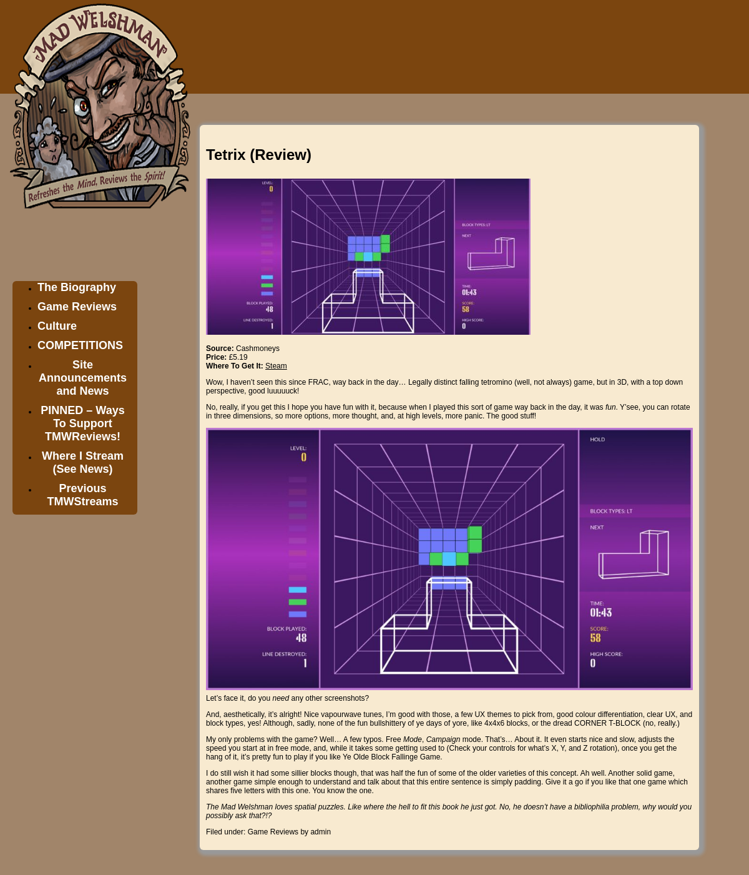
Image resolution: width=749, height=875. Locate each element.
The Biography (76, 287)
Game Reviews (77, 306)
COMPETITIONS (80, 345)
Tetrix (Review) (258, 154)
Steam (276, 366)
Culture (57, 326)
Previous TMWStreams (82, 495)
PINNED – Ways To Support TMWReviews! (82, 423)
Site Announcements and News (83, 377)
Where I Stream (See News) (83, 462)
